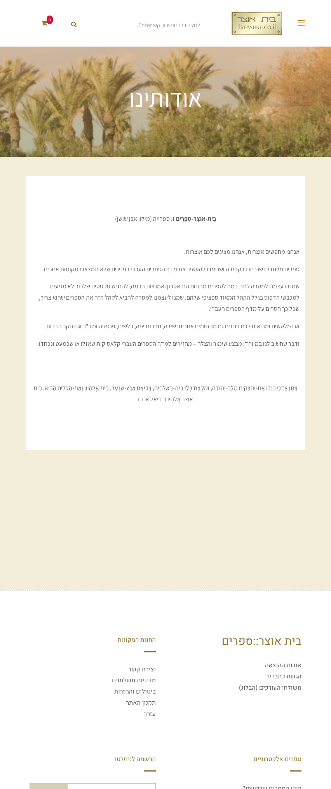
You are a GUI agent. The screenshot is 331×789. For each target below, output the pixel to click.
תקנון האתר (141, 702)
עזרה (149, 714)
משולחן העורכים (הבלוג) (270, 687)
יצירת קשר (142, 669)
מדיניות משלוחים (134, 680)
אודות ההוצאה (283, 665)
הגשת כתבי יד (283, 676)
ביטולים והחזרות (135, 691)
